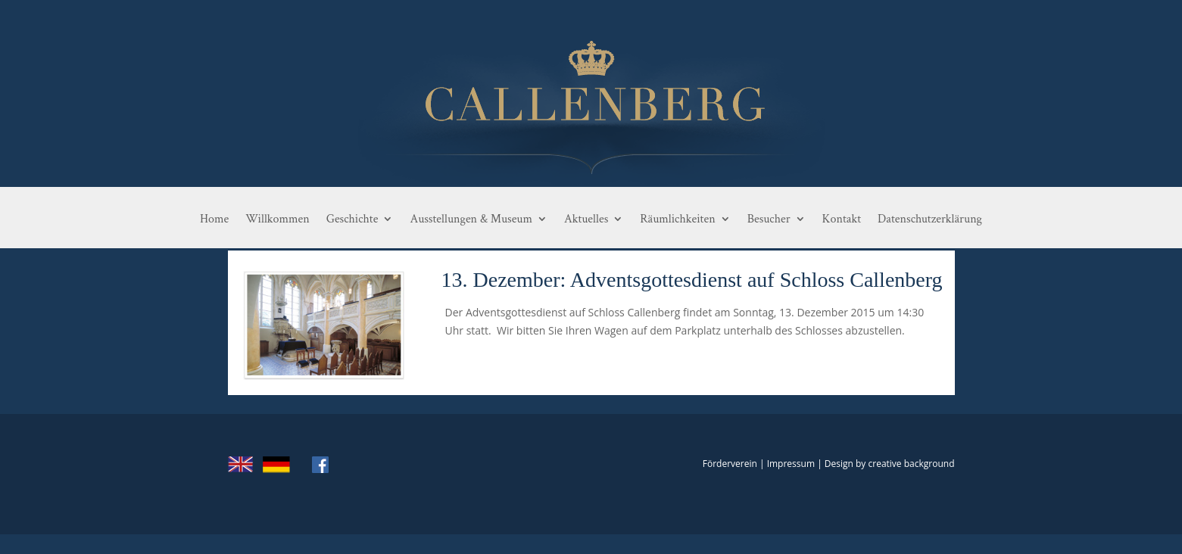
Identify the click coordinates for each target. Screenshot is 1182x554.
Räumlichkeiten (677, 219)
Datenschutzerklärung (930, 219)
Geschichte (352, 219)
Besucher (769, 219)
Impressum (791, 463)
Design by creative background (890, 463)
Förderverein (730, 463)
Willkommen (277, 219)
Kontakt (841, 219)
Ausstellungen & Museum (471, 219)
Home (214, 219)
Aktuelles (586, 219)
